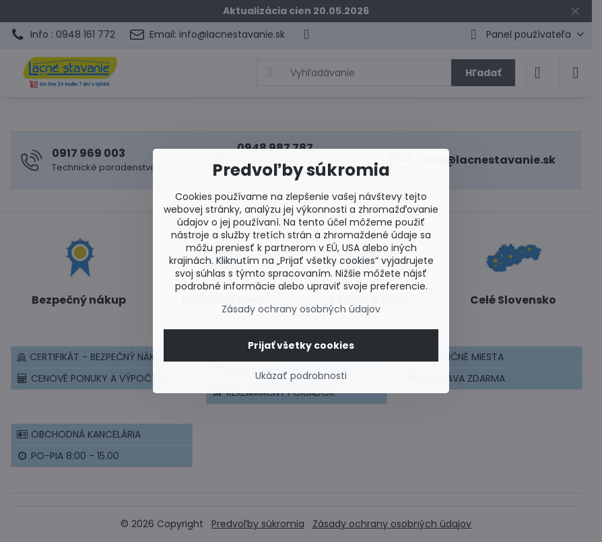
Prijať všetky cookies (301, 345)
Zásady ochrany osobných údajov (301, 309)
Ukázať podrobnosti (301, 376)
